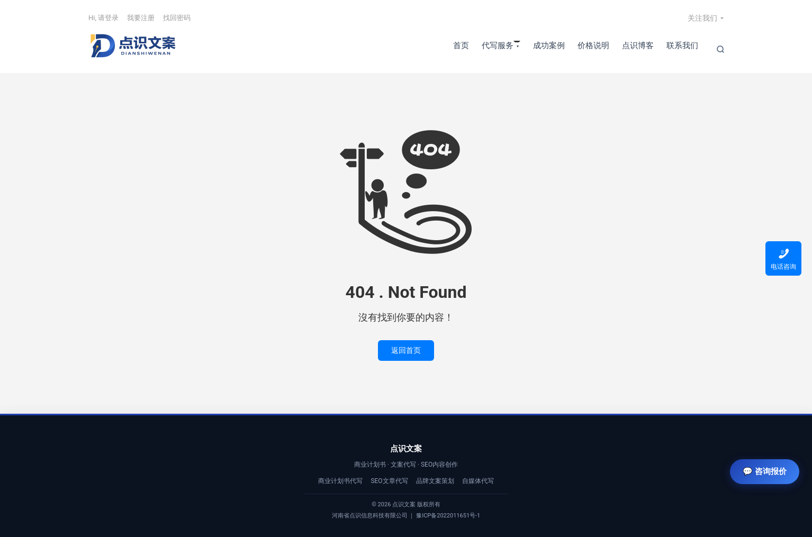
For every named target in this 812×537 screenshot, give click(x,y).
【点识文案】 (133, 46)
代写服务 (497, 45)
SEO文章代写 (389, 481)
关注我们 (702, 18)
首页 (461, 45)
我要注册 (141, 18)
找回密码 (177, 18)
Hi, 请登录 (103, 18)
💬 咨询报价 (765, 471)
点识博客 (638, 45)
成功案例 (549, 45)
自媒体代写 (478, 481)
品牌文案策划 (435, 481)
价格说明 (593, 45)
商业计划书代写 (340, 481)
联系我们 (682, 45)
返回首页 (406, 350)
